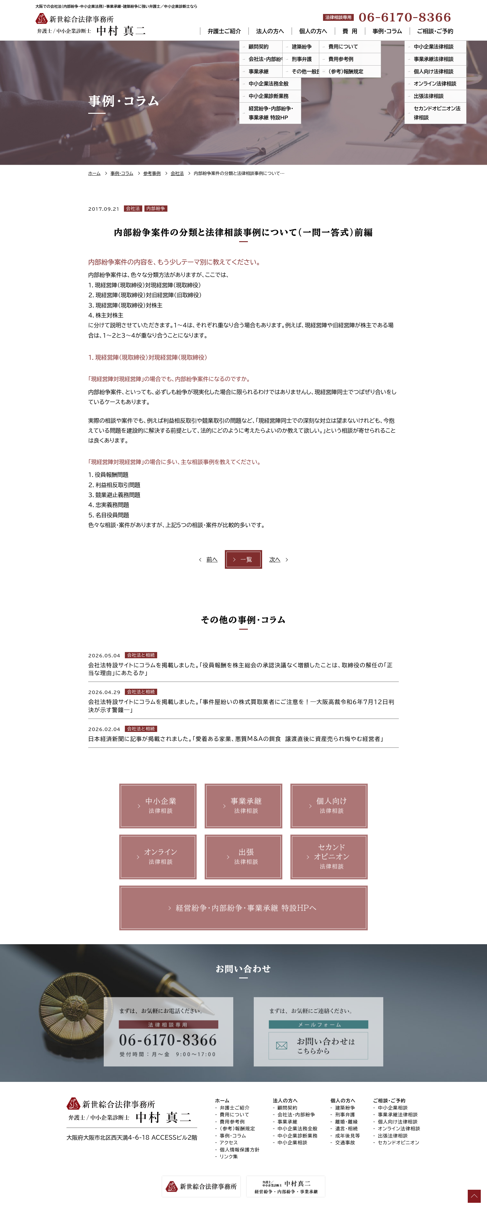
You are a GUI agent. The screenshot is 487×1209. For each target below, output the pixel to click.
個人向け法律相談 (398, 1121)
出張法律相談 (393, 1135)
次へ (274, 559)
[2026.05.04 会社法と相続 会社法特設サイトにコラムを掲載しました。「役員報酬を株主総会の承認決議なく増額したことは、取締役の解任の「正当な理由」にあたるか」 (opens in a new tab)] (243, 663)
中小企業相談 (293, 1143)
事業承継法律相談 (398, 1115)
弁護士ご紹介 (224, 31)
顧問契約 (288, 1108)
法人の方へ (270, 31)
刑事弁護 (345, 1115)
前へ (212, 559)
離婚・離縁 (346, 1121)
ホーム (222, 1101)
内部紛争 (156, 208)
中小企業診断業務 (298, 1135)
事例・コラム (387, 31)
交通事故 (345, 1143)
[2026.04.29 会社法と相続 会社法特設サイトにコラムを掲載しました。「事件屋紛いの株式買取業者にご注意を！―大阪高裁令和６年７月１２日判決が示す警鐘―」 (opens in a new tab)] (243, 700)
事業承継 (288, 1121)
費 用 (350, 31)
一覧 (246, 559)
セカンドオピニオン (399, 1143)
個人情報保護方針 (240, 1149)
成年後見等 (347, 1135)
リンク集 (229, 1157)
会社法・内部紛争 (297, 1115)
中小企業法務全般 (298, 1129)
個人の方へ (313, 31)
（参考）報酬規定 (237, 1129)
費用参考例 (232, 1121)
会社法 (133, 208)
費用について (235, 1115)
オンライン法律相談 (399, 1129)
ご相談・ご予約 (435, 31)
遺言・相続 (346, 1129)
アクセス (229, 1143)
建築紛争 (345, 1108)
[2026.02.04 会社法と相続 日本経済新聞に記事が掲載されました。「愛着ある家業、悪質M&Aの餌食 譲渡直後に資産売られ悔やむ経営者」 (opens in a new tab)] (243, 733)
